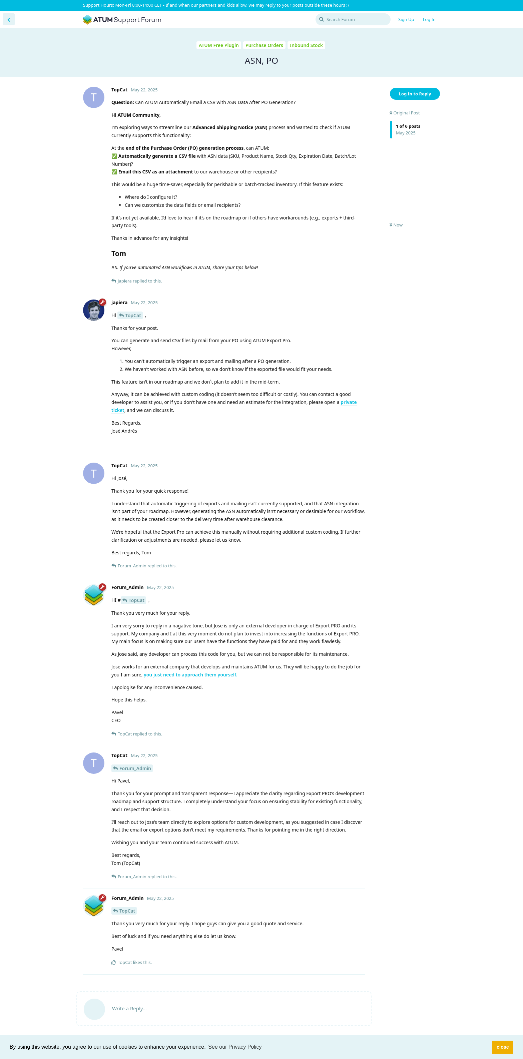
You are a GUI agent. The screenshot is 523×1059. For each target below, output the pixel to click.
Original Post (405, 113)
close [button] (503, 1047)
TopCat (133, 315)
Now (396, 225)
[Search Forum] (353, 19)
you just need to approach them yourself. (190, 674)
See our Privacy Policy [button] (235, 1047)
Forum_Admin (135, 768)
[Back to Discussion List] (9, 19)
